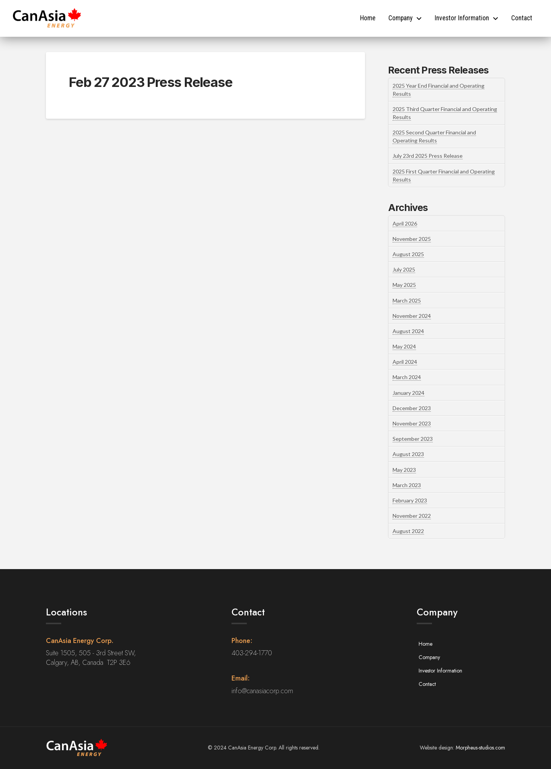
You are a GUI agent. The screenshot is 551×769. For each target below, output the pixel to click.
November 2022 (412, 515)
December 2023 (412, 408)
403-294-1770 (251, 653)
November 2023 (412, 423)
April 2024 (405, 361)
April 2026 (405, 223)
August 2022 (408, 531)
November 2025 (412, 239)
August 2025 (408, 254)
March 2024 (407, 377)
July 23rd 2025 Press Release (428, 155)
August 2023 (408, 454)
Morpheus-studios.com (480, 747)
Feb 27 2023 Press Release (150, 82)
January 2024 (408, 392)
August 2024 (408, 331)
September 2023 (413, 438)
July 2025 (404, 269)
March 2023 (407, 485)
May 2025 (404, 284)
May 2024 (404, 346)
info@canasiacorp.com (262, 691)
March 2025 (407, 300)
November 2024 (412, 316)
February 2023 (410, 500)
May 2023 (404, 469)
